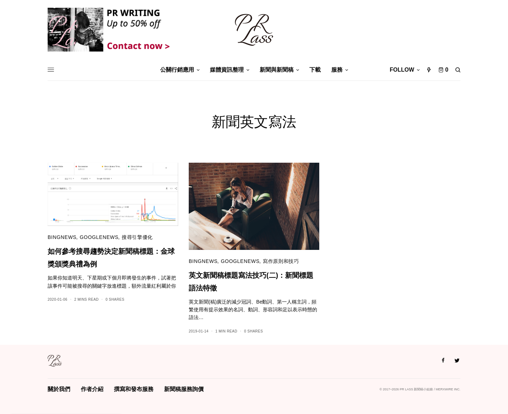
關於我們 (59, 389)
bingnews (62, 237)
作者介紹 (92, 389)
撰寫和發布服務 (133, 389)
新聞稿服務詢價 (184, 389)
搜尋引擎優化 (137, 237)
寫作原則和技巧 (281, 261)
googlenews (99, 237)
